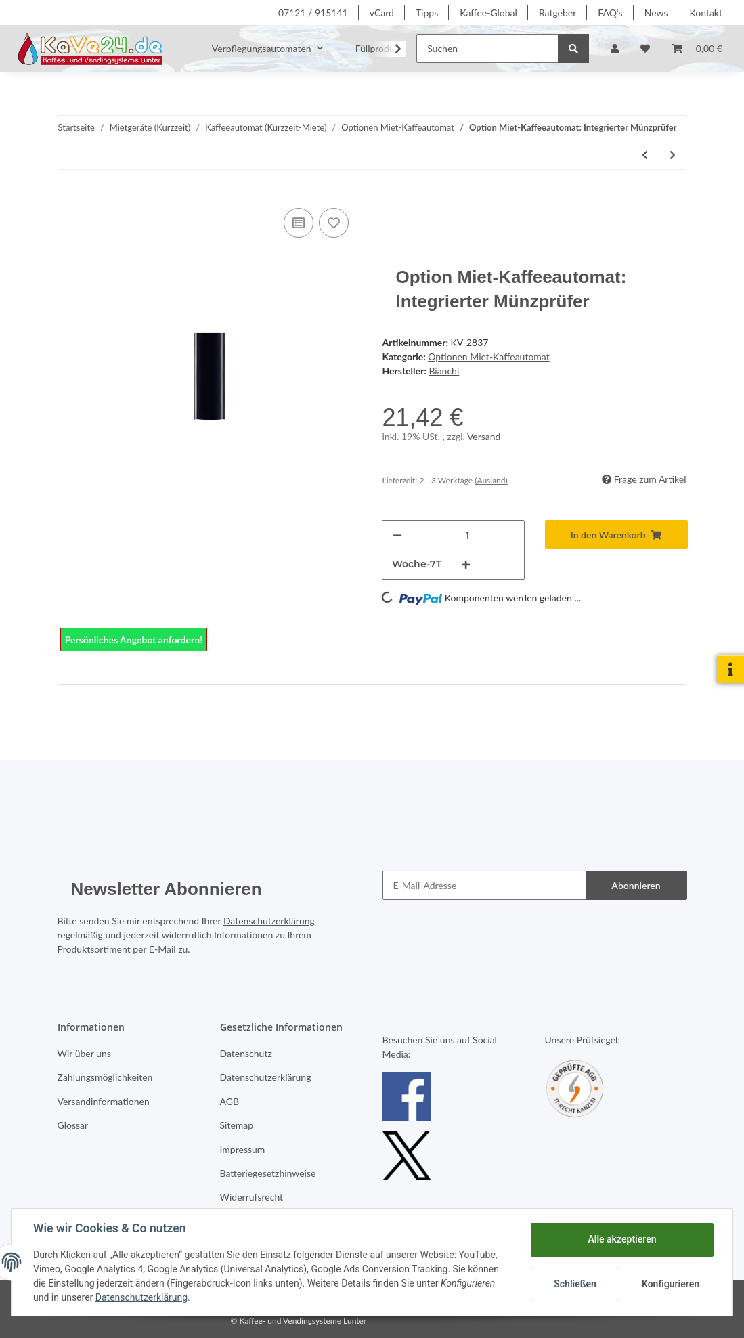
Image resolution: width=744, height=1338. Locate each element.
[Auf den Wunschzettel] (334, 223)
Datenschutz (246, 1053)
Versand (484, 436)
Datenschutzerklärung (269, 920)
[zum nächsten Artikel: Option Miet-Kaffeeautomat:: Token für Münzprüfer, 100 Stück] (672, 154)
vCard (382, 12)
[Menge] (468, 535)
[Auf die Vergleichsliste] (298, 223)
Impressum (242, 1149)
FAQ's (610, 12)
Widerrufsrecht (252, 1197)
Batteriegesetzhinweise (268, 1173)
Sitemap (237, 1125)
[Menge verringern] (397, 535)
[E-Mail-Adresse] (484, 885)
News (656, 12)
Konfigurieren (670, 1283)
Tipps (427, 12)
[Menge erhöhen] (466, 564)
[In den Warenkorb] (616, 534)
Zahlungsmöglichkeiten (105, 1077)
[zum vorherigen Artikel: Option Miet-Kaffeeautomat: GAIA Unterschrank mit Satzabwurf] (645, 154)
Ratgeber (557, 12)
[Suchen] (487, 48)
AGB (230, 1101)
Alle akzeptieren (622, 1239)
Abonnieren (635, 885)
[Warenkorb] (697, 48)
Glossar (73, 1125)
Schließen (575, 1283)
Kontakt (705, 12)
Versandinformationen (104, 1101)
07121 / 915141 (313, 12)
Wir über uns (84, 1053)
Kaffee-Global (488, 12)
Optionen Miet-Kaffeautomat (488, 356)
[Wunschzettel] (645, 48)
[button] (615, 48)
